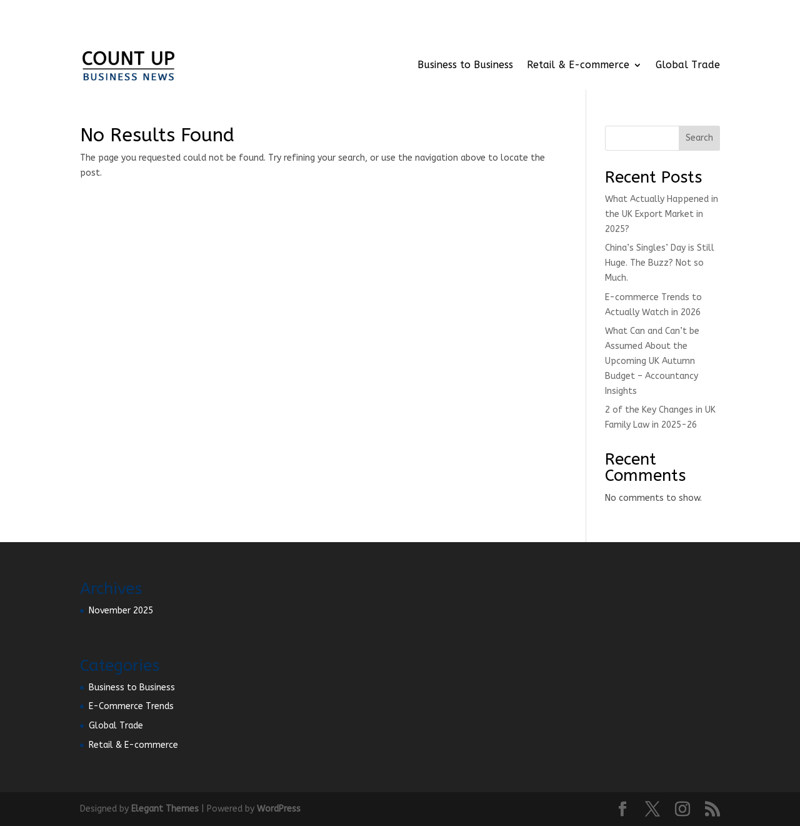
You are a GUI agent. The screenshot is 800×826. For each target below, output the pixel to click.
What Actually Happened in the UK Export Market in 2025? (661, 214)
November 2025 (121, 610)
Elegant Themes (165, 808)
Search (699, 138)
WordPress (279, 808)
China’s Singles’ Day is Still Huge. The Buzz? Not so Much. (659, 263)
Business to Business (465, 65)
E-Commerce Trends (131, 706)
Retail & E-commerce (578, 65)
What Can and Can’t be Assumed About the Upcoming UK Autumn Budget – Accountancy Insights (652, 361)
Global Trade (688, 65)
